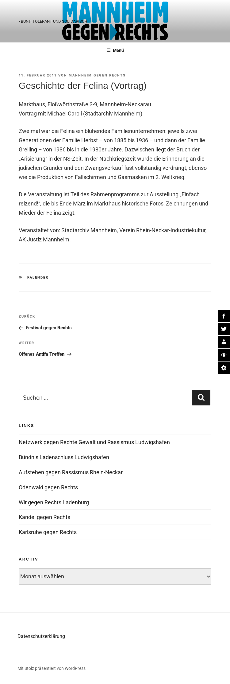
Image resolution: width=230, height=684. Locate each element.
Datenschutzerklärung (41, 636)
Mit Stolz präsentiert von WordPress (51, 668)
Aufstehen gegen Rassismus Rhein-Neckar (71, 472)
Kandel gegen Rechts (44, 517)
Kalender (38, 277)
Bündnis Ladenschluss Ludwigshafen (64, 457)
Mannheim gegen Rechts (97, 75)
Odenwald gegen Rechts (48, 487)
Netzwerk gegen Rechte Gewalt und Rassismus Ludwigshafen (94, 442)
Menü (115, 50)
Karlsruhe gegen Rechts (48, 532)
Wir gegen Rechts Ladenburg (54, 502)
